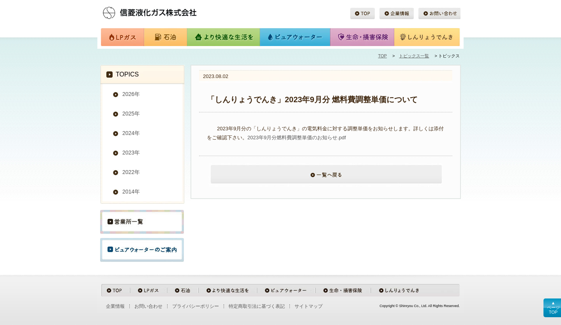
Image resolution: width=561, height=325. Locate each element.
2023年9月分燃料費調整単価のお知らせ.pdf (296, 137)
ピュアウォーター (295, 37)
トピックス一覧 (414, 55)
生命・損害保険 (361, 37)
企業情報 (396, 14)
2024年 (131, 133)
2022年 (131, 172)
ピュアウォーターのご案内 (142, 250)
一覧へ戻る (326, 178)
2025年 (131, 113)
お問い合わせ (439, 14)
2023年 (131, 152)
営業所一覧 (142, 222)
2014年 (131, 191)
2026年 (131, 94)
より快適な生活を (223, 37)
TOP (362, 14)
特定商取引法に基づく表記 (257, 306)
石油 (165, 37)
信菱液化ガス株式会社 (161, 11)
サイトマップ (309, 306)
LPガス (122, 37)
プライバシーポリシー (195, 306)
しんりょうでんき (427, 37)
